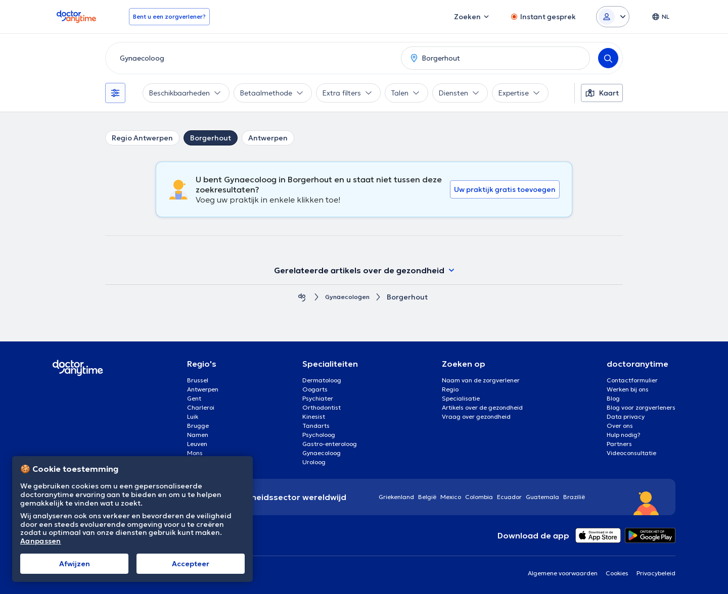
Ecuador (509, 497)
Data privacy (626, 416)
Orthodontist (321, 407)
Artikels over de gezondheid (482, 407)
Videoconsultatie (631, 453)
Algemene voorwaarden (563, 573)
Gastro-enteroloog (329, 444)
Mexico (450, 497)
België (427, 497)
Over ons (620, 425)
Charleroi (200, 407)
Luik (192, 416)
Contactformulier (632, 380)
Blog (613, 398)
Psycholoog (318, 434)
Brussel (197, 380)
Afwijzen (74, 563)
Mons (195, 453)
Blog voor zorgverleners (641, 407)
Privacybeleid (655, 573)
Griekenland (396, 497)
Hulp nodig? (624, 434)
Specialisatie (461, 398)
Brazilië (574, 497)
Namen (197, 434)
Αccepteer (190, 563)
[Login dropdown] (612, 16)
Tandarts (316, 425)
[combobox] (251, 58)
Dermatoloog (321, 380)
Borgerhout (210, 137)
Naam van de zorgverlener (481, 380)
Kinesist (313, 416)
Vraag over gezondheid (476, 416)
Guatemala (542, 497)
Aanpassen (40, 541)
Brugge (198, 425)
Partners (619, 444)
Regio (450, 389)
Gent (194, 398)
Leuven (197, 444)
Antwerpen (268, 137)
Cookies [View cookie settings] (617, 573)
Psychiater (317, 398)
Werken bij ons (628, 389)
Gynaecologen (347, 297)
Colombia (479, 497)
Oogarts (315, 389)
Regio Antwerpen (142, 137)
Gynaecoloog (321, 453)
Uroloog (314, 462)
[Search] (608, 58)
